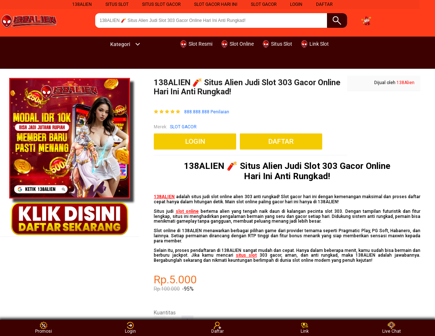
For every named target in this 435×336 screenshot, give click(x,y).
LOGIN (296, 4)
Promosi (43, 328)
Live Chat (391, 328)
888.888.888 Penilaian (206, 112)
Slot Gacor (263, 4)
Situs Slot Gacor (161, 4)
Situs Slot (117, 4)
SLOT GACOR (183, 126)
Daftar (217, 328)
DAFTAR (324, 4)
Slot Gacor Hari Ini (215, 4)
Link (305, 328)
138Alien (82, 4)
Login (130, 328)
